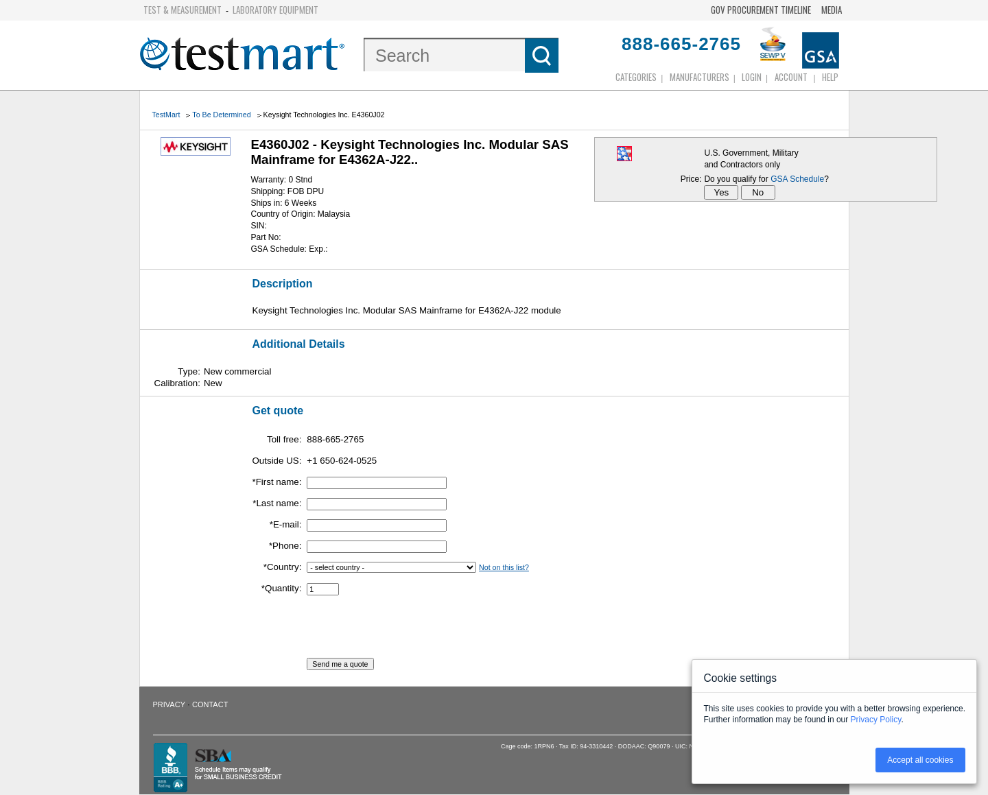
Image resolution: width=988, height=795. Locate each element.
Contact (210, 704)
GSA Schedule (797, 179)
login (752, 77)
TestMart (166, 114)
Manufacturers (699, 77)
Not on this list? (504, 567)
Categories (636, 77)
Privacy (169, 704)
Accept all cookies (920, 760)
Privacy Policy (876, 719)
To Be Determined (221, 114)
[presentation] (411, 631)
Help (830, 77)
